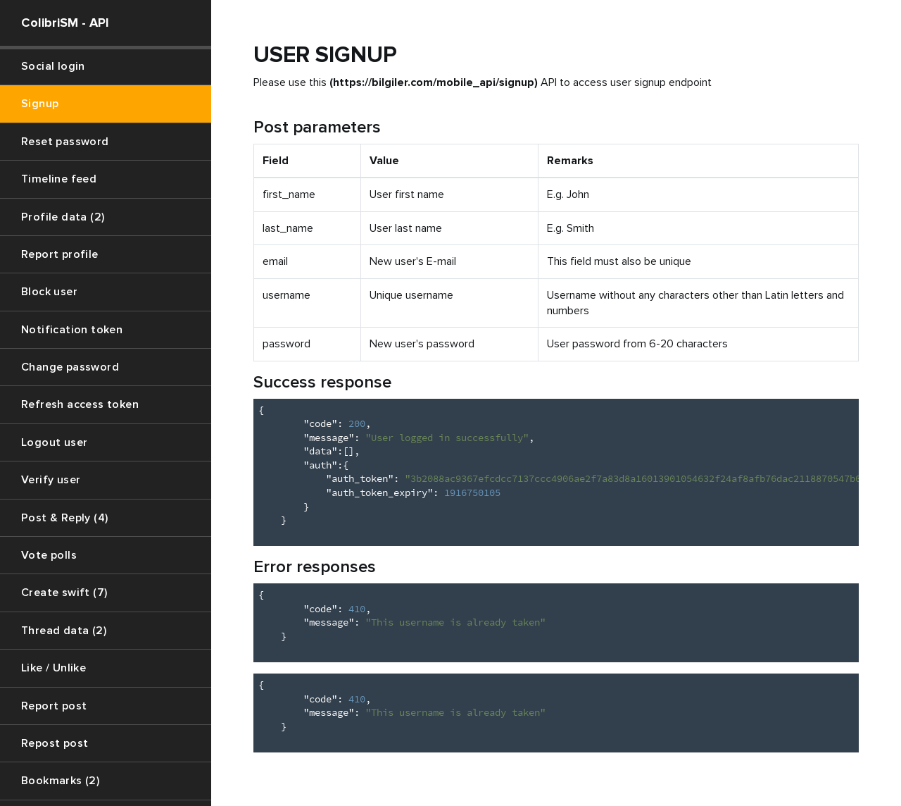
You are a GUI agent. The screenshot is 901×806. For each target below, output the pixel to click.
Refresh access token (80, 404)
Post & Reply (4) (64, 518)
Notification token (71, 330)
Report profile (60, 254)
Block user (49, 292)
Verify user (50, 480)
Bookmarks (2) (60, 781)
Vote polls (49, 555)
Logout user (54, 442)
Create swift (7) (64, 592)
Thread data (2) (63, 631)
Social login (53, 66)
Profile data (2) (62, 217)
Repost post (54, 743)
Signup (39, 104)
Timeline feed (58, 179)
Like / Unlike (53, 668)
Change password (70, 367)
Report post (54, 706)
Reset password (65, 142)
